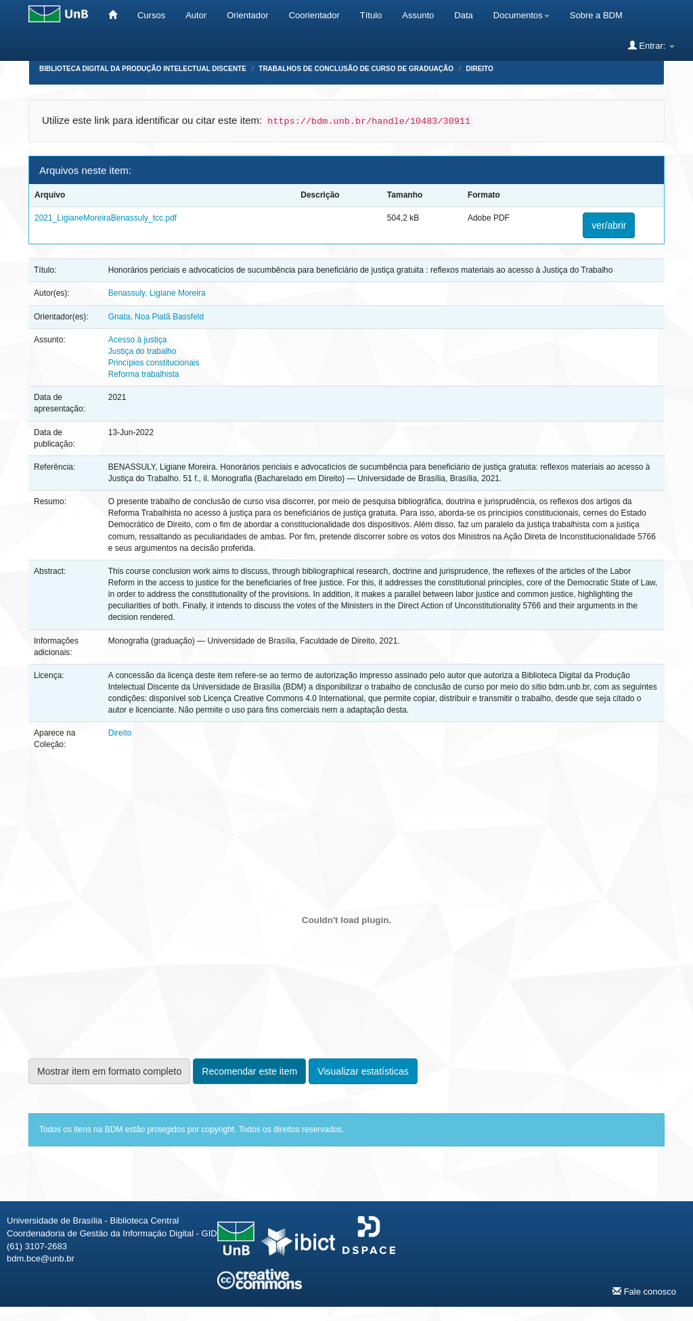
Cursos (151, 15)
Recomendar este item (249, 1071)
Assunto (418, 15)
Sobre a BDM (596, 15)
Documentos (521, 15)
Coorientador (314, 15)
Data (463, 15)
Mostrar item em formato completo (109, 1071)
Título (371, 15)
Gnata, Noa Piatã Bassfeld (156, 316)
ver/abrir (608, 225)
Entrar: (651, 45)
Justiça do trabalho (142, 351)
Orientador (247, 15)
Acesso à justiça (137, 339)
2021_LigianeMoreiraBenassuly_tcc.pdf (106, 218)
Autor (195, 15)
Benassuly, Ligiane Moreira (157, 293)
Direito (479, 68)
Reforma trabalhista (143, 374)
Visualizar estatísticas (362, 1071)
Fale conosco (644, 1291)
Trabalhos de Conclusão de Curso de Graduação (356, 68)
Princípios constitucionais (154, 362)
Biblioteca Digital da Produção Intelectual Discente (142, 68)
